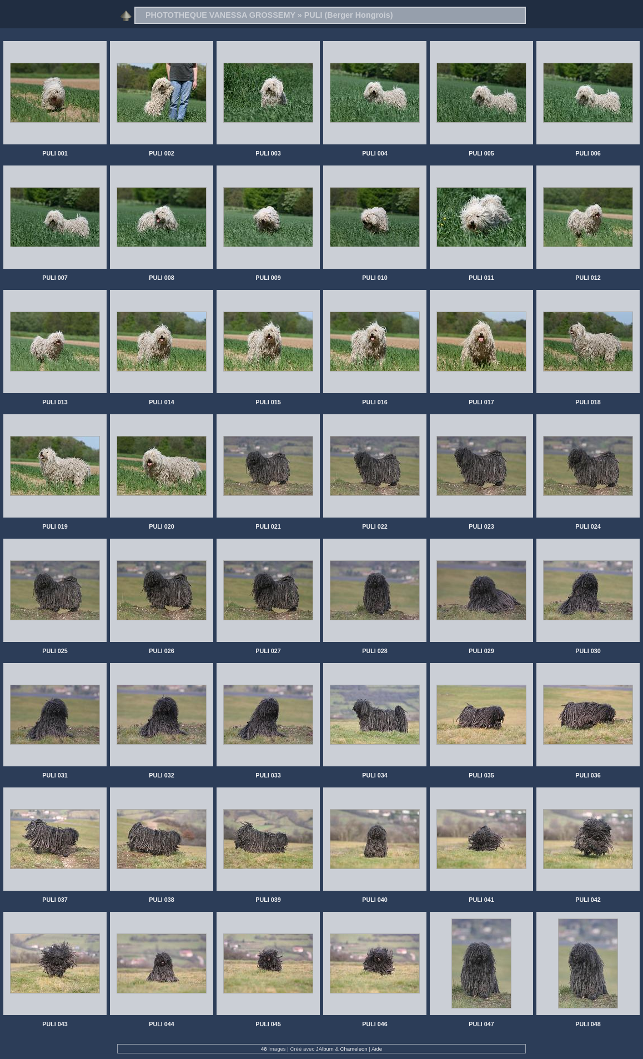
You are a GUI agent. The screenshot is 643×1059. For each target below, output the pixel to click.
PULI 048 (588, 1024)
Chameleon (354, 1049)
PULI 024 (588, 526)
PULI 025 (55, 651)
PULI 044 (161, 1024)
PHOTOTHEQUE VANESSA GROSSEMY (220, 15)
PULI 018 (588, 402)
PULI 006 (588, 153)
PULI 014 (161, 402)
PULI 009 (268, 277)
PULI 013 (55, 402)
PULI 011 (481, 277)
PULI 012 (588, 277)
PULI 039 (268, 899)
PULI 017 (481, 402)
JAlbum (325, 1049)
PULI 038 (161, 899)
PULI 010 (375, 277)
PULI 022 (375, 526)
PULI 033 (268, 775)
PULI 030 (588, 651)
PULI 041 (481, 899)
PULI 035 (481, 775)
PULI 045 (268, 1024)
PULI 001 (55, 153)
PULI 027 (268, 651)
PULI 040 (375, 899)
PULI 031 (55, 775)
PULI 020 (161, 526)
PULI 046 (375, 1024)
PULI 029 (481, 651)
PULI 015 (268, 402)
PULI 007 (55, 277)
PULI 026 (161, 651)
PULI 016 (375, 402)
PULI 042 (588, 899)
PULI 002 (161, 153)
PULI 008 (161, 277)
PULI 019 (55, 526)
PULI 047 (481, 1024)
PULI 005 (481, 153)
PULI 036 (588, 775)
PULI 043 (55, 1024)
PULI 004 (375, 153)
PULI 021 (268, 526)
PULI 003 (268, 153)
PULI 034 (375, 775)
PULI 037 (55, 899)
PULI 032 (161, 775)
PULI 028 (375, 651)
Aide (376, 1049)
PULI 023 (481, 526)
